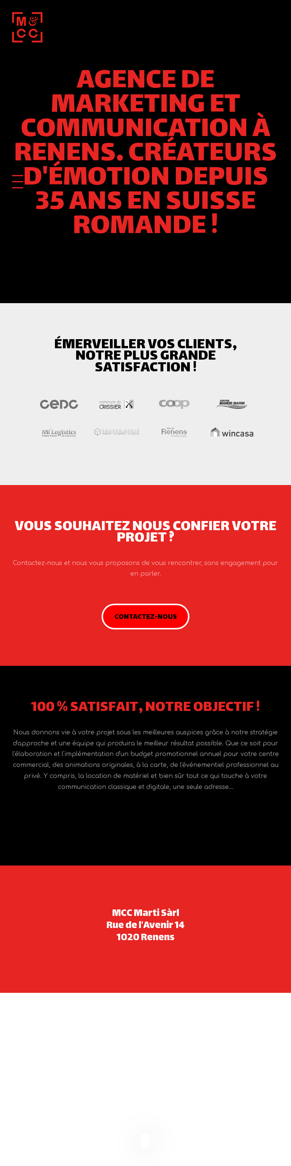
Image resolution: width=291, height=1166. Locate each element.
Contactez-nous (145, 617)
